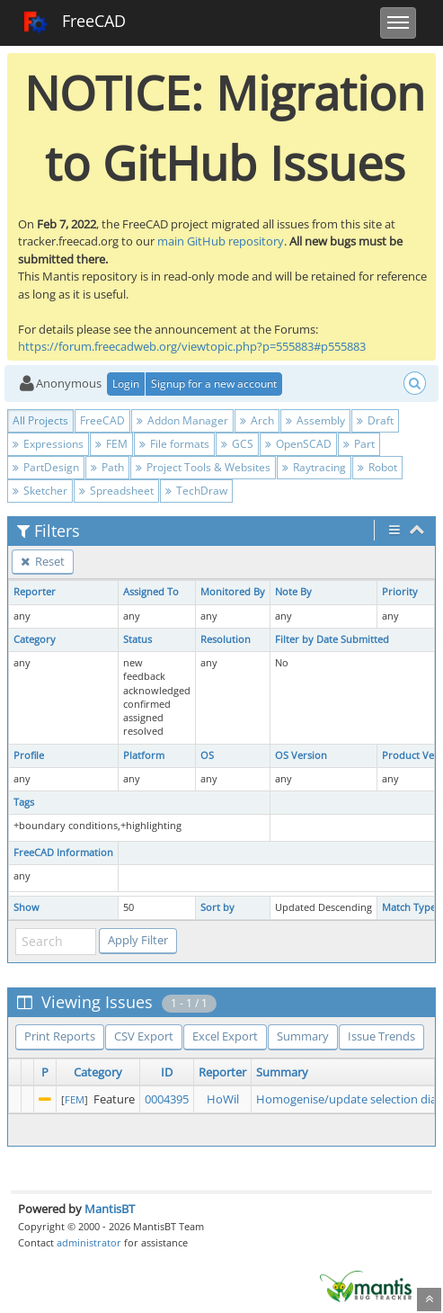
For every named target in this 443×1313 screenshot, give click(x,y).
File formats (174, 443)
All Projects (40, 420)
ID (167, 1072)
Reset (43, 561)
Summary (303, 1036)
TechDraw (196, 490)
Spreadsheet (116, 490)
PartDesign (46, 467)
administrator (89, 1242)
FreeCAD (74, 22)
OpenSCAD (298, 443)
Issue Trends (381, 1036)
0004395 (167, 1099)
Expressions (48, 443)
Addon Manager (182, 420)
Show (26, 907)
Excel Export (225, 1036)
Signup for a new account (214, 383)
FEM (111, 443)
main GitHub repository (220, 241)
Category (34, 639)
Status (137, 639)
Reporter (34, 591)
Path (107, 467)
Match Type (409, 907)
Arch (257, 420)
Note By (293, 591)
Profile (28, 755)
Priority (400, 591)
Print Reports (59, 1036)
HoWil (223, 1099)
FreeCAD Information (63, 852)
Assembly (315, 420)
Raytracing (314, 467)
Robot (377, 467)
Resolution (225, 639)
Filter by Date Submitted (332, 639)
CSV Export (143, 1036)
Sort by (217, 907)
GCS (237, 443)
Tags (23, 802)
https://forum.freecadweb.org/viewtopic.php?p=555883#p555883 (192, 346)
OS (207, 755)
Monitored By (232, 591)
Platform (143, 755)
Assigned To (151, 591)
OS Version (301, 755)
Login (125, 383)
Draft (375, 420)
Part (359, 443)
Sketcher (40, 490)
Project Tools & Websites (203, 467)
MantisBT (109, 1209)
